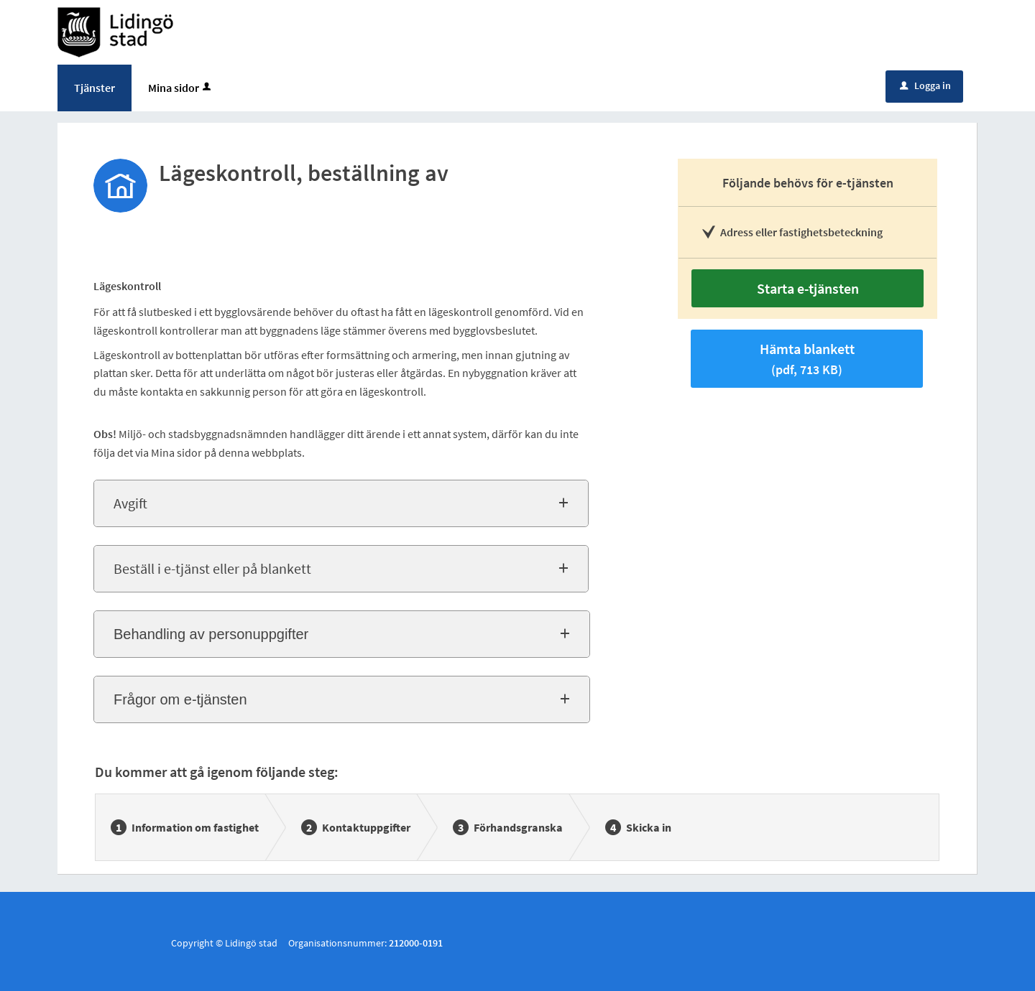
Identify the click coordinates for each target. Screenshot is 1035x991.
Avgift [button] (130, 503)
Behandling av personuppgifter (211, 634)
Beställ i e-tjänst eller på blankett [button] (212, 568)
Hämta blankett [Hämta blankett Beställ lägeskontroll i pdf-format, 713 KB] (807, 359)
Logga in (925, 85)
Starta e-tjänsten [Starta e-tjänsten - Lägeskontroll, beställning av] (808, 288)
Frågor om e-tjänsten (180, 699)
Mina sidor (180, 87)
